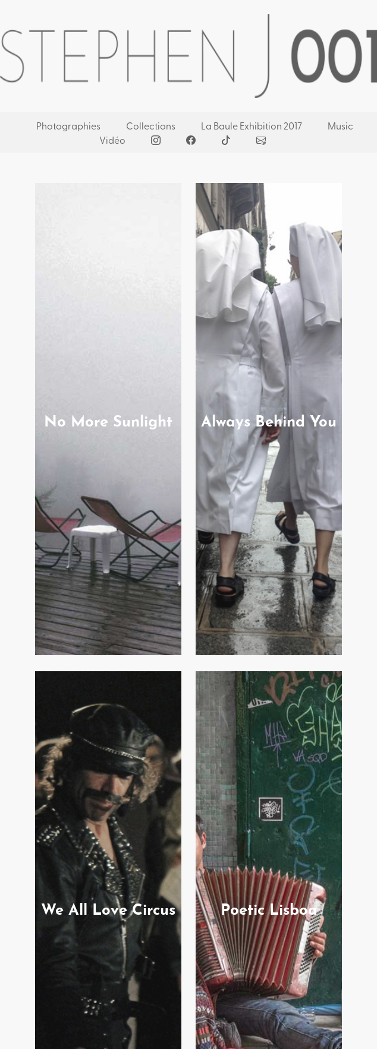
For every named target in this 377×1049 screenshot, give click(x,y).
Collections (150, 125)
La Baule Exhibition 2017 (251, 125)
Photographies (68, 125)
